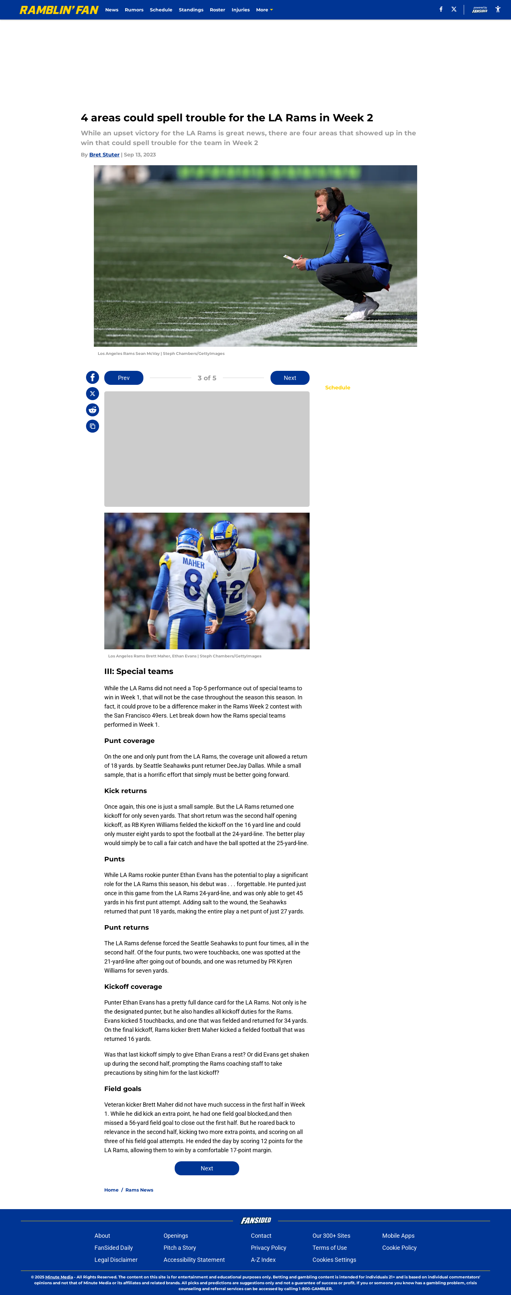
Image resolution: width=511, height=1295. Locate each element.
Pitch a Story (180, 1247)
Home (111, 1190)
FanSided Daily (114, 1247)
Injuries (241, 10)
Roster (217, 10)
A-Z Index (263, 1259)
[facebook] (441, 9)
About (102, 1235)
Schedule (161, 10)
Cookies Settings (334, 1259)
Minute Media (59, 1277)
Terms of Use (330, 1247)
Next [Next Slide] (290, 377)
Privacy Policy (268, 1247)
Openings (176, 1235)
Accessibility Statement (194, 1259)
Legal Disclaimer (116, 1259)
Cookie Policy (399, 1247)
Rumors (134, 10)
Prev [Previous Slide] (124, 377)
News (111, 10)
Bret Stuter (104, 155)
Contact (261, 1235)
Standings (191, 10)
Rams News (139, 1190)
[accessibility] (498, 9)
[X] (454, 9)
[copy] (92, 426)
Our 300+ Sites (331, 1235)
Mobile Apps (398, 1235)
